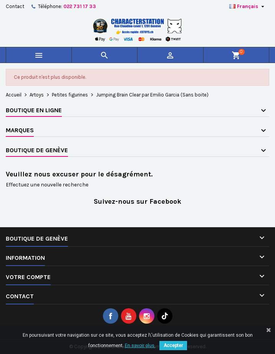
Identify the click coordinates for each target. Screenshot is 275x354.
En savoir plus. (140, 345)
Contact (15, 6)
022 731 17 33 (79, 6)
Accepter (173, 345)
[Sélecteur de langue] (247, 6)
